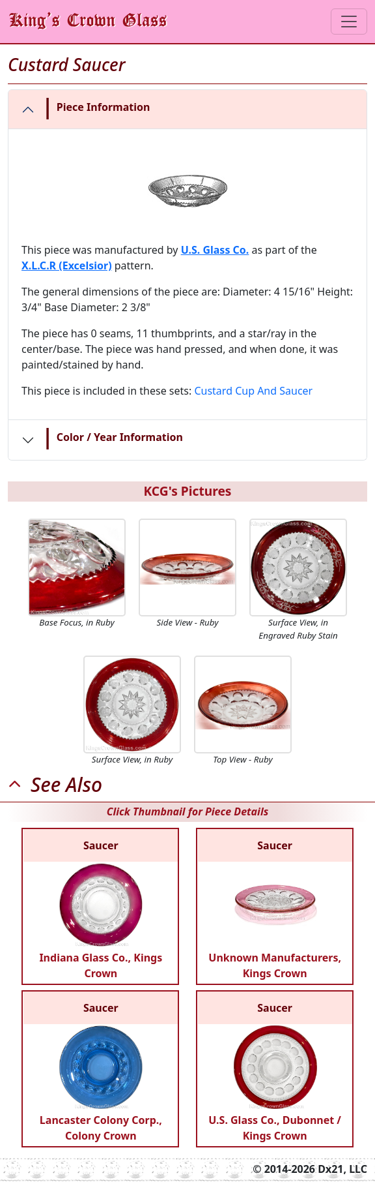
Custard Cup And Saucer (253, 391)
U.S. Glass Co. (215, 250)
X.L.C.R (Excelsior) (66, 265)
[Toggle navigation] (349, 21)
